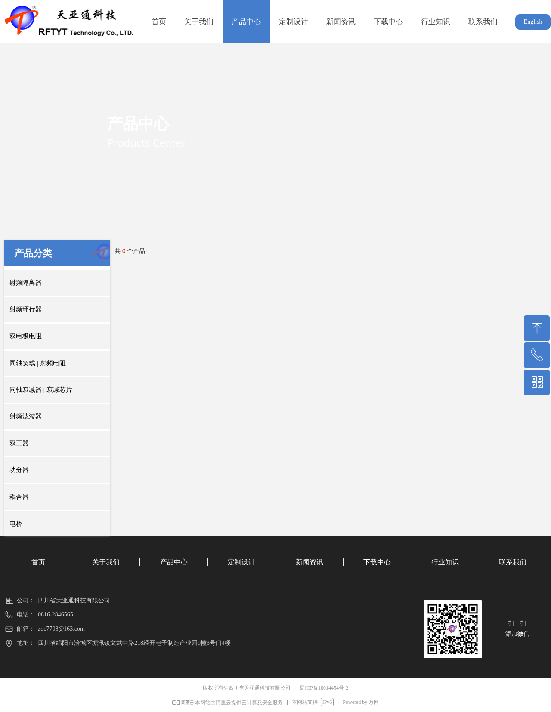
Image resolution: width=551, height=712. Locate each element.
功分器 (19, 469)
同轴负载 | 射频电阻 (37, 363)
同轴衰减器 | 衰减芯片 (40, 389)
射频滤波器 (25, 416)
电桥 (15, 523)
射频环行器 (25, 309)
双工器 (19, 443)
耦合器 (19, 496)
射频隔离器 (25, 282)
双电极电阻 (25, 336)
